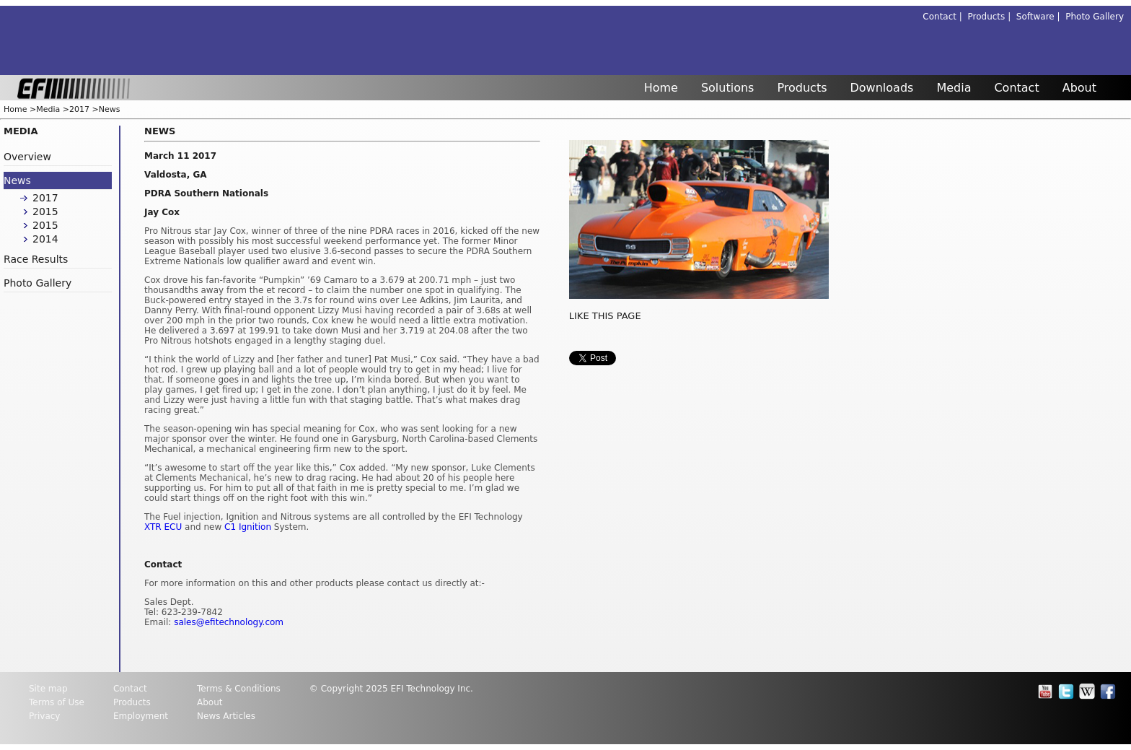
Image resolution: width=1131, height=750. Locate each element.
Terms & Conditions (239, 689)
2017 (45, 198)
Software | (1040, 17)
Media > (52, 109)
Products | (992, 17)
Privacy (44, 716)
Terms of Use (56, 702)
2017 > (84, 109)
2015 (45, 211)
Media (953, 88)
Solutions (727, 88)
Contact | (945, 17)
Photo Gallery (1094, 17)
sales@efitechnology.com (228, 622)
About (1079, 88)
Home (661, 88)
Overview (27, 156)
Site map (48, 689)
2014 (45, 239)
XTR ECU (163, 527)
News (109, 109)
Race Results (36, 259)
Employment (140, 716)
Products (802, 88)
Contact (1016, 88)
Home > (20, 109)
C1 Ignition (247, 527)
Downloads (882, 88)
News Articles (226, 716)
